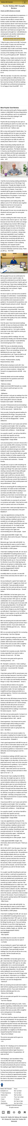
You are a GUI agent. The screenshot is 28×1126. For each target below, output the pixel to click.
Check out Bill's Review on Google (10, 11)
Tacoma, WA (4, 1117)
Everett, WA (15, 1119)
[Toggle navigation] (25, 2)
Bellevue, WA (18, 1117)
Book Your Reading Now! (14, 39)
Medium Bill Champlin (7, 2)
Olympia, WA (8, 1119)
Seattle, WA (11, 1117)
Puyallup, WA (22, 1119)
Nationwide (14, 1121)
